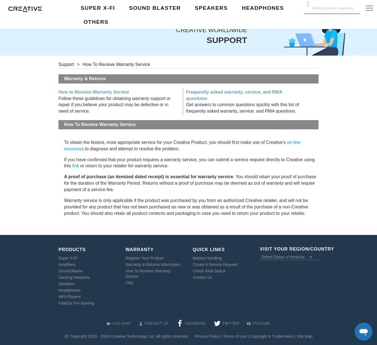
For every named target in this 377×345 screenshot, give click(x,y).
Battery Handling (207, 258)
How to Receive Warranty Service (93, 92)
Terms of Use (235, 336)
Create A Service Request (215, 264)
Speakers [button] (211, 8)
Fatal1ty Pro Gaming (76, 303)
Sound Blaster (70, 271)
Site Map (305, 336)
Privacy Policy (207, 336)
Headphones (69, 290)
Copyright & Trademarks (271, 336)
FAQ (129, 282)
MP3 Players (69, 296)
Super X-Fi (67, 258)
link (75, 165)
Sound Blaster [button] (155, 8)
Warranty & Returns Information (153, 264)
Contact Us (202, 277)
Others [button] (96, 22)
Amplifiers (67, 264)
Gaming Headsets (74, 277)
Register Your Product (145, 258)
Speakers (66, 284)
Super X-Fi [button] (98, 8)
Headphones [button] (263, 8)
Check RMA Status (209, 271)
